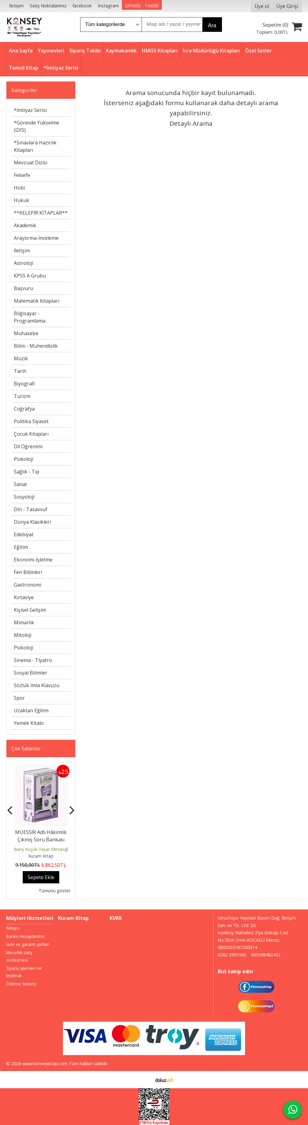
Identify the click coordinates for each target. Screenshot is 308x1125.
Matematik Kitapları (36, 300)
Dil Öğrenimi (28, 446)
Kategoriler (24, 90)
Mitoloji (22, 635)
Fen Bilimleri (28, 572)
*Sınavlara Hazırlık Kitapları (35, 146)
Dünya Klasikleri (32, 521)
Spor (19, 698)
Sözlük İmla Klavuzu (36, 685)
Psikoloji (23, 459)
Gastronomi (27, 584)
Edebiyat (23, 534)
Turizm (22, 396)
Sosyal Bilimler (30, 672)
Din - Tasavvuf (30, 509)
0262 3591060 (232, 955)
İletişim (22, 250)
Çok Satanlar (26, 748)
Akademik (25, 225)
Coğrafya (24, 408)
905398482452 (265, 955)
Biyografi (24, 383)
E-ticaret (144, 1079)
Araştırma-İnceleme (36, 238)
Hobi (19, 187)
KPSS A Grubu (30, 275)
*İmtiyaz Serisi (30, 110)
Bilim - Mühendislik (36, 345)
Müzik (21, 358)
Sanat (20, 484)
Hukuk (21, 200)
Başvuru (23, 288)
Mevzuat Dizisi (30, 162)
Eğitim (21, 547)
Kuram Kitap (40, 856)
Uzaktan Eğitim (31, 710)
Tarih (20, 371)
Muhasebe (26, 333)
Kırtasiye (24, 597)
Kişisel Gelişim (30, 610)
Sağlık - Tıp (26, 471)
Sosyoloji (24, 496)
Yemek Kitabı (29, 723)
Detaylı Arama (191, 123)
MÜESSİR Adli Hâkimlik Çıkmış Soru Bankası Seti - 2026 (41, 839)
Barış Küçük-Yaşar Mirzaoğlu (42, 849)
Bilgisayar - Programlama (29, 317)
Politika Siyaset (31, 421)
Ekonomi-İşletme (33, 559)
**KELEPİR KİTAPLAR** (41, 212)
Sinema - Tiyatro (33, 660)
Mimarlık (24, 622)
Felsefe (22, 175)
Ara (212, 25)
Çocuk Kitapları (31, 433)
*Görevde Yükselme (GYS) (36, 126)
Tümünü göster (54, 890)
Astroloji (23, 263)
